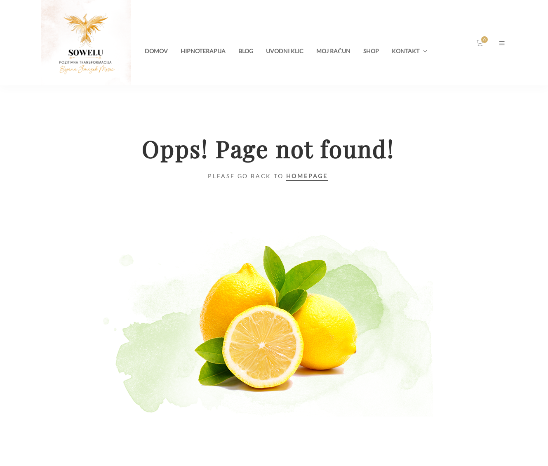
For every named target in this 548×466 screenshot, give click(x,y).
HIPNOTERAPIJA (203, 50)
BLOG (245, 50)
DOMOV (156, 50)
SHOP (371, 50)
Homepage (307, 175)
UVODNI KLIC (284, 50)
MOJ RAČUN (333, 50)
